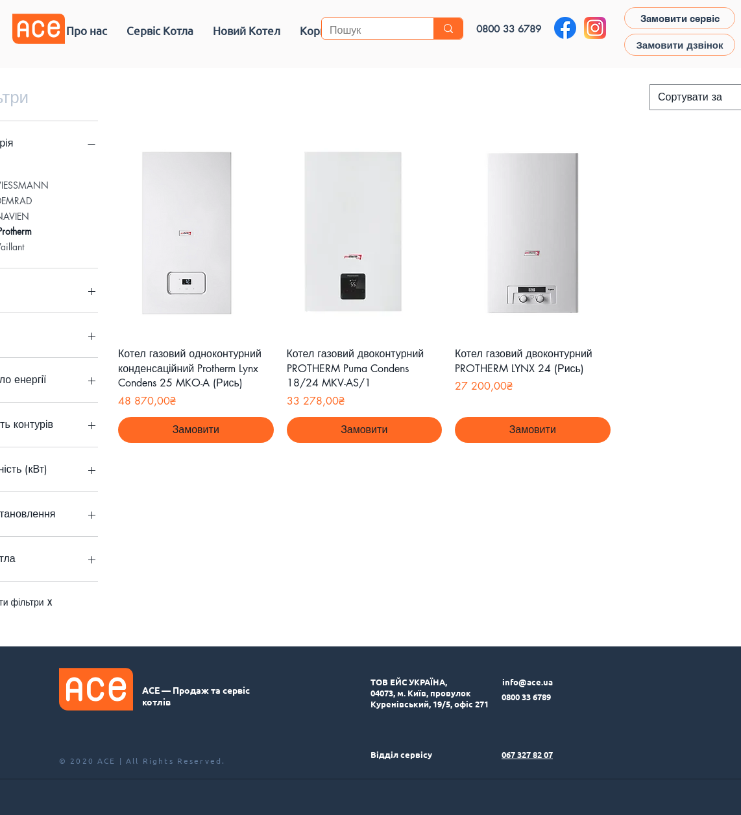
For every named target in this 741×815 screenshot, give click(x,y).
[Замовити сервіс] (679, 18)
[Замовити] (196, 430)
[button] (160, 30)
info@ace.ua (527, 681)
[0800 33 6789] (508, 29)
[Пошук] (368, 30)
